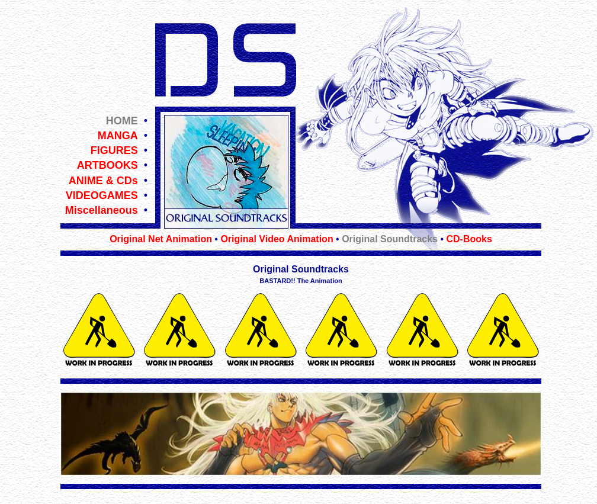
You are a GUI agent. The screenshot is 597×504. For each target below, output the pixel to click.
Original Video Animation (276, 239)
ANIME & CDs (103, 181)
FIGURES (114, 150)
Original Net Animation (161, 239)
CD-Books (469, 239)
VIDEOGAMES (102, 195)
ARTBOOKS (107, 165)
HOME (122, 121)
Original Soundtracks (390, 239)
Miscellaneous (101, 210)
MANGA (118, 136)
